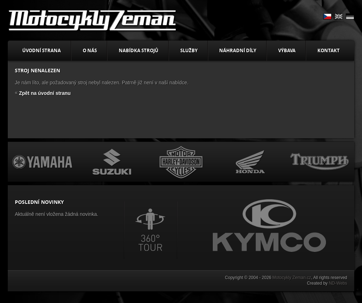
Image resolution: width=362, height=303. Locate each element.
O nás (90, 50)
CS (327, 16)
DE (350, 16)
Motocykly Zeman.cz (292, 277)
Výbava (287, 50)
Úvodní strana (41, 50)
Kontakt (328, 50)
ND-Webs (338, 283)
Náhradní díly (237, 50)
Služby (189, 50)
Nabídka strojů (138, 50)
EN (338, 16)
